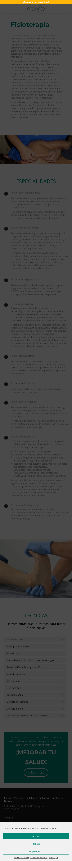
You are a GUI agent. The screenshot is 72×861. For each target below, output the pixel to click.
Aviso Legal (53, 857)
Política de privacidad (38, 857)
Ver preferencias (35, 851)
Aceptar (36, 836)
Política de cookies (21, 857)
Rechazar (36, 844)
